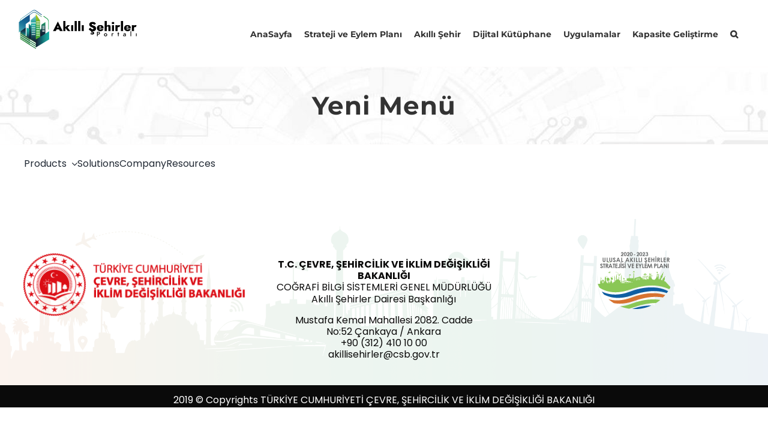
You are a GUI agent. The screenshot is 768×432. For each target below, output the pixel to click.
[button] (746, 33)
